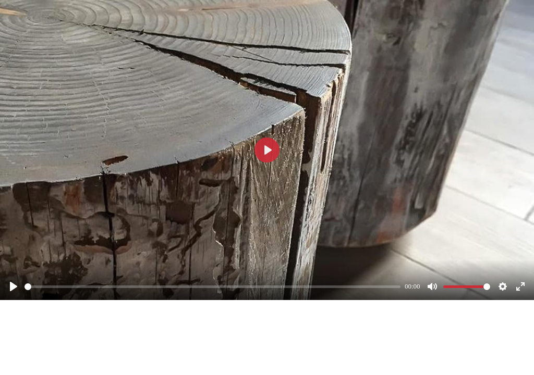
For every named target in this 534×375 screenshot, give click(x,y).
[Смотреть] (13, 286)
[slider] (212, 287)
